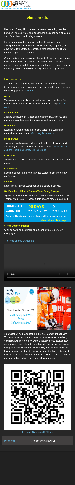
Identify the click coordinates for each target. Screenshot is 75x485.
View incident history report (54, 220)
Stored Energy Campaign (20, 240)
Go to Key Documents (42, 133)
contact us (28, 90)
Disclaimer (9, 440)
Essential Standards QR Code (37, 432)
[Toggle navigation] (71, 5)
